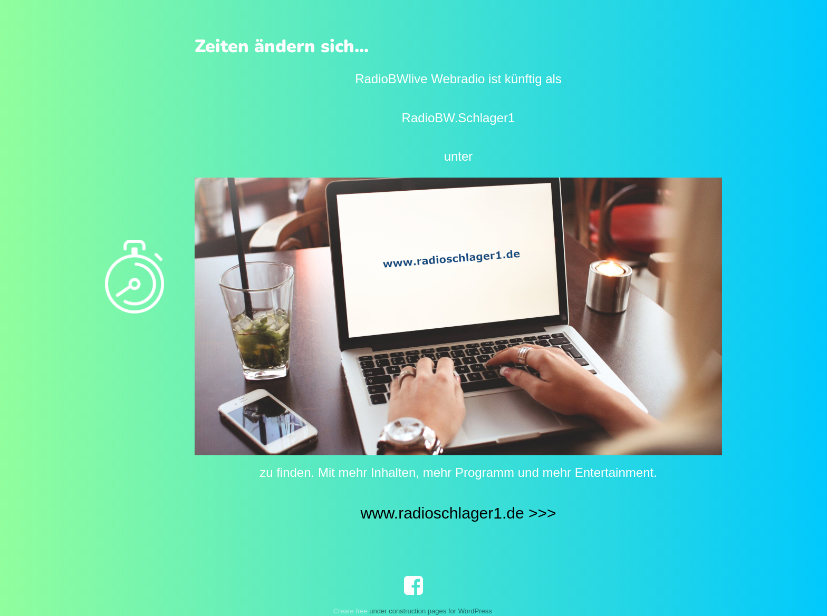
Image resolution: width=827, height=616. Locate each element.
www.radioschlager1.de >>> (458, 513)
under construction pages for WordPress (430, 611)
